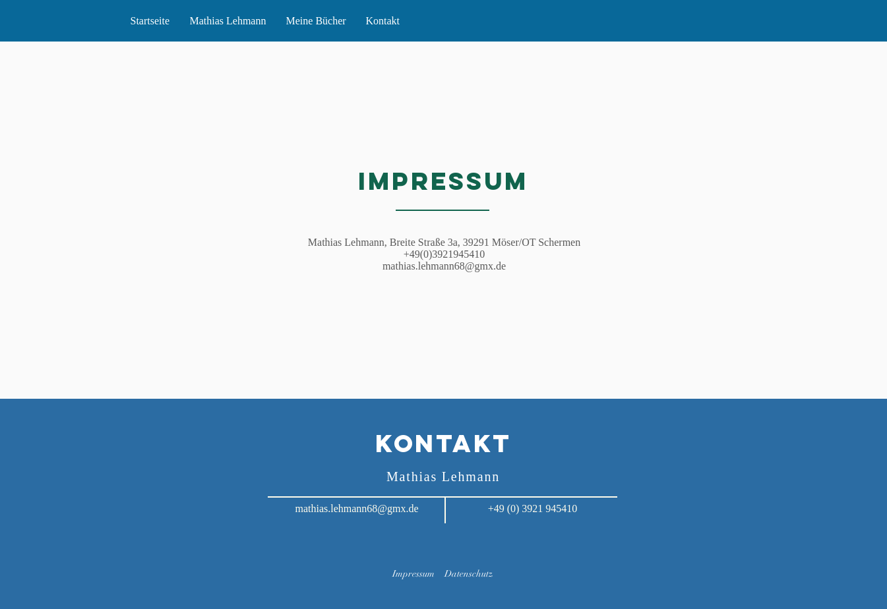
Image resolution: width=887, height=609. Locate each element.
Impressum (413, 573)
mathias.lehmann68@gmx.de (444, 266)
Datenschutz (468, 573)
